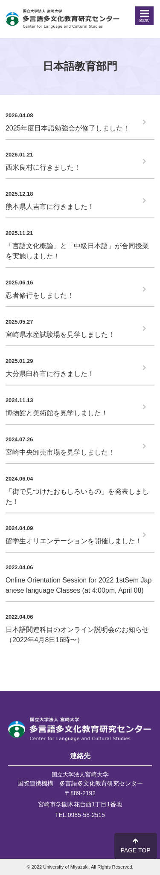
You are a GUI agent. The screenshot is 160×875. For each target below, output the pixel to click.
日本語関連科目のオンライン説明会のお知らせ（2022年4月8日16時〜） (77, 634)
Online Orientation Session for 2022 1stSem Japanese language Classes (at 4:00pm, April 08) (78, 585)
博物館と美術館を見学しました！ (57, 413)
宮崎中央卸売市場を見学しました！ (60, 452)
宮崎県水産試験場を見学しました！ (60, 334)
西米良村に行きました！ (43, 167)
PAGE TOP (135, 846)
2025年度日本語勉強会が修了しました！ (68, 128)
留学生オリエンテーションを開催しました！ (74, 541)
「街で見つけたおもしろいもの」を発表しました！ (77, 496)
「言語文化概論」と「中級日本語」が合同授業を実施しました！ (77, 251)
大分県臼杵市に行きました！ (50, 373)
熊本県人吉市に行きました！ (50, 206)
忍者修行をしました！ (40, 295)
